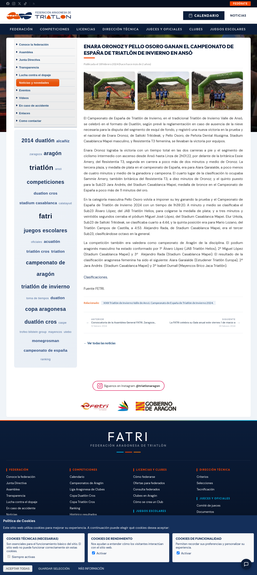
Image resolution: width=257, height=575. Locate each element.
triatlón (41, 167)
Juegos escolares (228, 29)
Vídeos (24, 98)
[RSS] (34, 3)
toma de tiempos (37, 298)
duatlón (45, 140)
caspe (63, 322)
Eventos (25, 90)
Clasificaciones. (96, 277)
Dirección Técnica (121, 29)
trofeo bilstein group (33, 332)
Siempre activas (21, 557)
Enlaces (24, 113)
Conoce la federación (33, 44)
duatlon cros (45, 193)
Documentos (205, 512)
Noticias (238, 15)
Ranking (75, 508)
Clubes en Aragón (145, 496)
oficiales (36, 242)
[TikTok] (25, 3)
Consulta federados (146, 489)
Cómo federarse (144, 477)
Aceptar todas (18, 568)
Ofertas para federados (149, 483)
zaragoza (36, 154)
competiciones (45, 182)
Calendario (204, 15)
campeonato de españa (46, 350)
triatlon (58, 251)
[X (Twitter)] (19, 3)
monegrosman (45, 341)
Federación (21, 29)
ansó (58, 169)
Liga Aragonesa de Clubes (87, 489)
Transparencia (29, 67)
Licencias (86, 29)
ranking (46, 359)
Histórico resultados (83, 514)
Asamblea (26, 52)
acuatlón (52, 241)
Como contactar (30, 121)
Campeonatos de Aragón (86, 483)
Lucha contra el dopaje (35, 75)
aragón (53, 153)
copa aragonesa (45, 309)
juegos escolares (45, 230)
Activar (99, 553)
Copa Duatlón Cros (82, 496)
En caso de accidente (34, 105)
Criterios (202, 477)
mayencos (55, 332)
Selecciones (205, 483)
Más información (91, 569)
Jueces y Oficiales (164, 29)
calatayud (65, 203)
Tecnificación (205, 489)
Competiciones (54, 29)
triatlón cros (38, 251)
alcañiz (63, 141)
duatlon (58, 298)
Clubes (196, 29)
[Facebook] (7, 3)
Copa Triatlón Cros (82, 502)
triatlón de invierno (45, 287)
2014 (27, 140)
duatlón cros (40, 322)
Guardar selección (54, 568)
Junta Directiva (29, 59)
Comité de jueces (208, 505)
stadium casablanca (38, 203)
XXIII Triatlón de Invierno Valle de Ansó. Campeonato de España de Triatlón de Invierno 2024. (158, 303)
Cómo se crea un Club (148, 502)
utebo (67, 332)
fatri (45, 216)
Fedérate (240, 3)
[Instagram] (13, 3)
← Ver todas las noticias (99, 343)
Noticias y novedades (34, 82)
